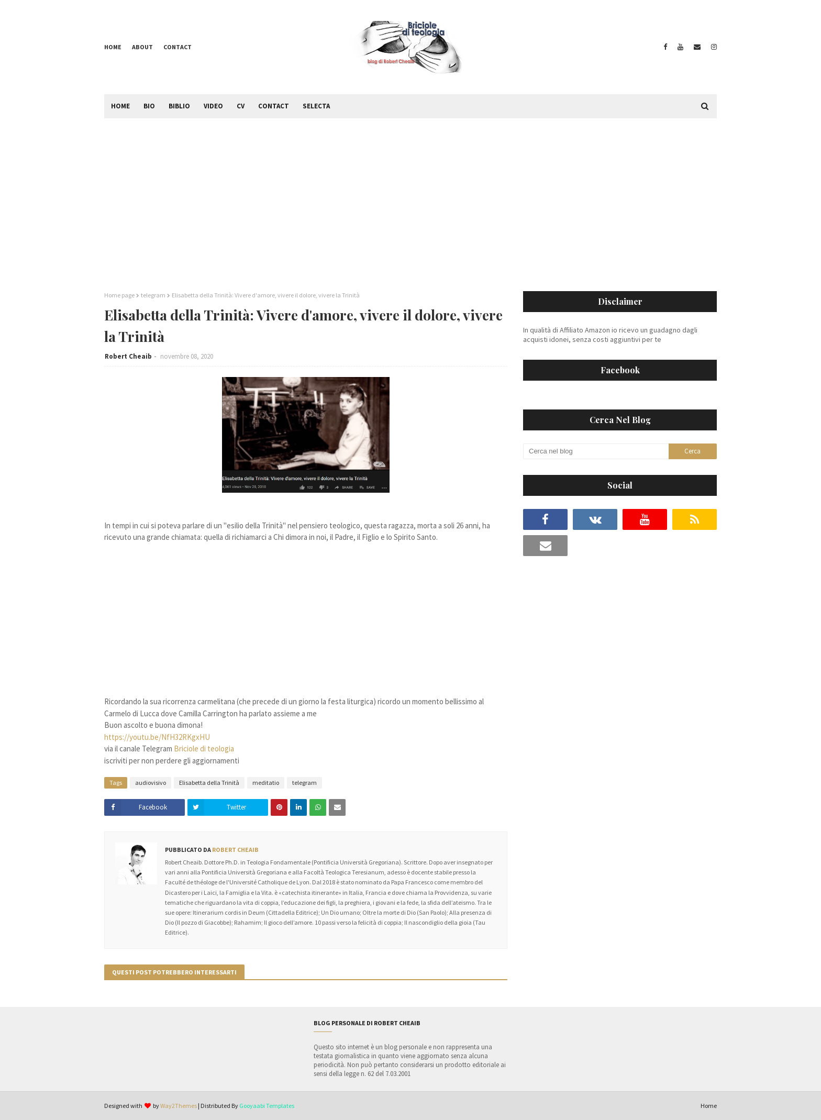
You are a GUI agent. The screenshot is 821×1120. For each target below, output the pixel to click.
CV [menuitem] (241, 106)
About (142, 47)
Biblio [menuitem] (179, 106)
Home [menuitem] (120, 106)
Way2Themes (178, 1106)
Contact (177, 47)
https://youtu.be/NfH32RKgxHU (157, 737)
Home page (119, 295)
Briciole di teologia (204, 748)
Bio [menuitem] (149, 106)
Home (112, 47)
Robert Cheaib (128, 356)
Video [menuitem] (213, 106)
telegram (153, 295)
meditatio (265, 782)
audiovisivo (150, 782)
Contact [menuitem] (273, 106)
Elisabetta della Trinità (209, 782)
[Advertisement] (410, 197)
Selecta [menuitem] (316, 106)
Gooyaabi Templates (266, 1106)
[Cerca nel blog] (596, 451)
